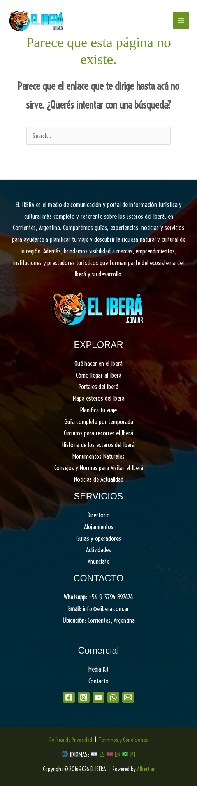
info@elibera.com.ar (106, 609)
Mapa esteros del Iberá (99, 398)
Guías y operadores (98, 538)
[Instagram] (84, 697)
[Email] (128, 697)
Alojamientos (98, 527)
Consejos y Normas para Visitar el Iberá (98, 468)
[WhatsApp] (113, 697)
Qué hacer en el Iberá (98, 363)
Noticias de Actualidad (98, 479)
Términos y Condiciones (123, 739)
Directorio (99, 515)
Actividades (98, 550)
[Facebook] (69, 697)
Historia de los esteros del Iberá (98, 445)
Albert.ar (146, 769)
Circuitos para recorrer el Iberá (98, 433)
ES (103, 754)
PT (133, 754)
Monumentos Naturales (98, 456)
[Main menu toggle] (181, 20)
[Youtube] (98, 697)
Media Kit (98, 669)
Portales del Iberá (98, 386)
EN (117, 754)
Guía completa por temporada (98, 422)
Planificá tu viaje (98, 410)
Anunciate (98, 561)
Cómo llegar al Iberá (98, 375)
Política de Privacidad (70, 739)
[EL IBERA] (37, 20)
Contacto (98, 681)
